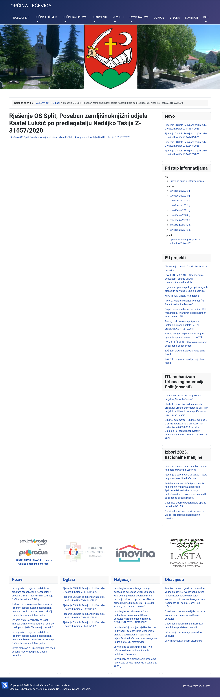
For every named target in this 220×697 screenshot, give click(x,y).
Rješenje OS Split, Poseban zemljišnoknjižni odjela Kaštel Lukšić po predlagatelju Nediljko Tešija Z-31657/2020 (70, 137)
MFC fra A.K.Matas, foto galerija (182, 295)
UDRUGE (159, 17)
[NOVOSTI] (114, 21)
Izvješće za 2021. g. (180, 210)
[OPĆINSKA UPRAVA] (65, 21)
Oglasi (69, 579)
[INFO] (205, 21)
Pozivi (18, 579)
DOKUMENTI (99, 17)
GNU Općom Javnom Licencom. (73, 689)
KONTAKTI (191, 17)
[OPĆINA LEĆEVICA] (37, 21)
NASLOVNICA (21, 17)
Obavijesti (174, 579)
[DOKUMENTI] (94, 21)
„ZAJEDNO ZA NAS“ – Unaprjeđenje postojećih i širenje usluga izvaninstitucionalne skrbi (184, 279)
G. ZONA (175, 17)
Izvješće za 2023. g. (180, 200)
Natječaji (122, 579)
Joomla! (14, 689)
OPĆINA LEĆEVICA (46, 17)
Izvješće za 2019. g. (180, 220)
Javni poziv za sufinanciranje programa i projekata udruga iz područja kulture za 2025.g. (135, 663)
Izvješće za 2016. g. (180, 224)
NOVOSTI (118, 17)
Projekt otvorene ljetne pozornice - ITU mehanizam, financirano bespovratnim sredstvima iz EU (185, 313)
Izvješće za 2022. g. (180, 205)
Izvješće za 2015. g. (180, 229)
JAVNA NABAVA (138, 17)
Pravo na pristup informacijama (187, 181)
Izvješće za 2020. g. (180, 215)
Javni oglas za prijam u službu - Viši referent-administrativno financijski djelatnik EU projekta (133, 650)
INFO (206, 17)
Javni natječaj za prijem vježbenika (183, 640)
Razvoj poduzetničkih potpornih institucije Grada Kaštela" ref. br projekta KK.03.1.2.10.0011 (182, 325)
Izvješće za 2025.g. (180, 190)
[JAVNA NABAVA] (131, 21)
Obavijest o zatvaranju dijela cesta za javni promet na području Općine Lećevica (185, 615)
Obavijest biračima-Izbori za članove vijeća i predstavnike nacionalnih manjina (184, 515)
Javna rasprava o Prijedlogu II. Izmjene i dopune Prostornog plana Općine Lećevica (33, 652)
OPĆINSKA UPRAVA (74, 17)
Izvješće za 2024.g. (180, 195)
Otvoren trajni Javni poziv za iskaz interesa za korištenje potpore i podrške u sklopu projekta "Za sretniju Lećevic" (33, 624)
